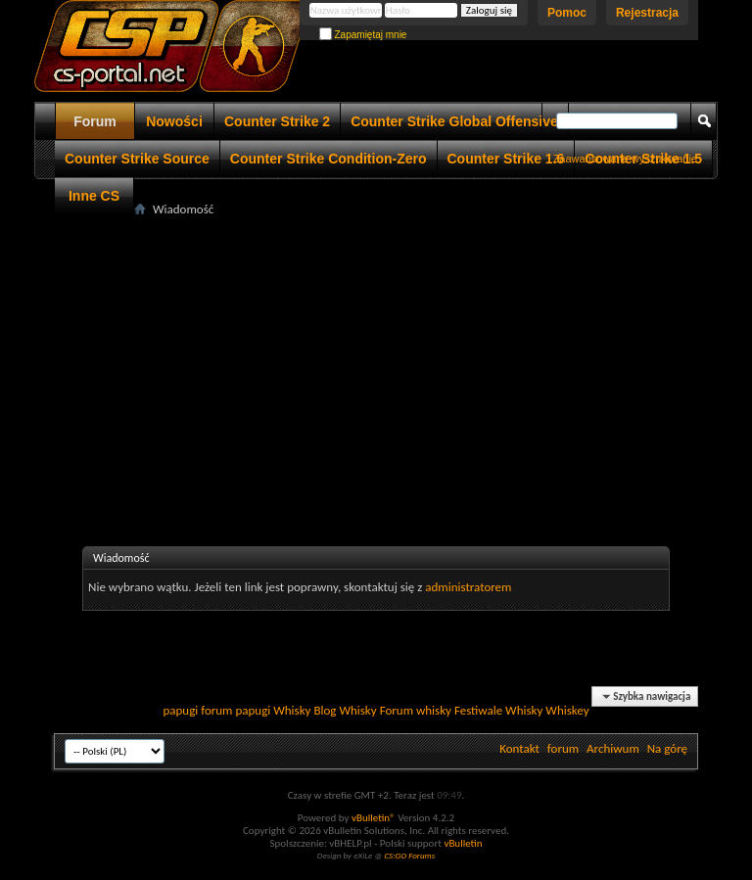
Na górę (667, 748)
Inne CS (94, 196)
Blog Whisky (344, 710)
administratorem (468, 586)
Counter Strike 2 (277, 121)
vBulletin (463, 843)
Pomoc (567, 13)
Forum (95, 121)
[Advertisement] (403, 358)
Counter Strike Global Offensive (454, 121)
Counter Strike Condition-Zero (328, 158)
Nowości (174, 121)
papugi (180, 710)
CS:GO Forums (409, 855)
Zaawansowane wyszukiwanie (625, 158)
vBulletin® (374, 817)
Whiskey (566, 710)
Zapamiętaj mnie (363, 34)
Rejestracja (647, 13)
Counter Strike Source (137, 158)
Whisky (291, 710)
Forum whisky (415, 710)
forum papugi (235, 710)
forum (563, 748)
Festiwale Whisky (498, 710)
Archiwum (613, 748)
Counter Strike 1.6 (506, 158)
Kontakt (519, 748)
